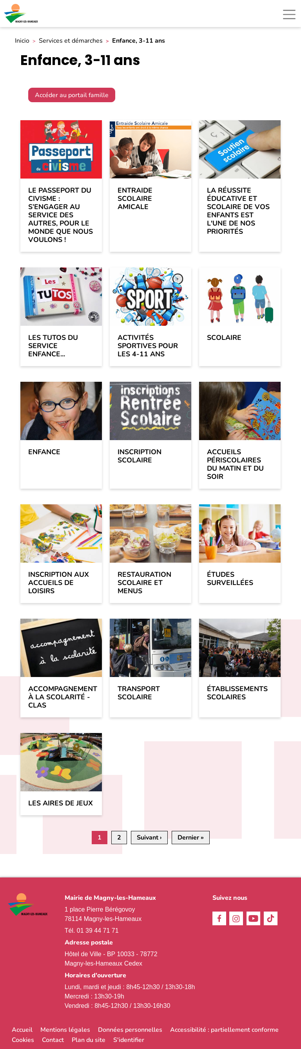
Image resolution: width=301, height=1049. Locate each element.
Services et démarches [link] (71, 41)
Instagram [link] (236, 918)
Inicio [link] (22, 41)
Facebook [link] (219, 918)
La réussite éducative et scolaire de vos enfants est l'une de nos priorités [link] (238, 211)
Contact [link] (53, 1040)
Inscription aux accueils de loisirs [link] (58, 583)
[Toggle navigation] (289, 14)
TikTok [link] (270, 918)
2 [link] (119, 837)
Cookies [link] (23, 1040)
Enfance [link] (44, 452)
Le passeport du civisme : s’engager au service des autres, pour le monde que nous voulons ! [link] (60, 215)
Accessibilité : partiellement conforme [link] (224, 1030)
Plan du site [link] (88, 1040)
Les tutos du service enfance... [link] (53, 346)
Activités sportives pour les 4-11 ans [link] (148, 346)
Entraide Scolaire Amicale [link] (135, 198)
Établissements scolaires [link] (237, 693)
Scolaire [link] (224, 338)
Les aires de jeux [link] (60, 803)
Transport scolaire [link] (139, 693)
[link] (21, 13)
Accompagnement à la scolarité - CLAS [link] (61, 697)
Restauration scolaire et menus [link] (144, 583)
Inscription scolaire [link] (139, 456)
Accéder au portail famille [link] (72, 95)
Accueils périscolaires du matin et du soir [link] (235, 464)
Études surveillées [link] (230, 579)
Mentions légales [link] (65, 1030)
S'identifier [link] (128, 1040)
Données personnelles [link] (130, 1030)
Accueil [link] (22, 1030)
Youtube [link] (253, 918)
